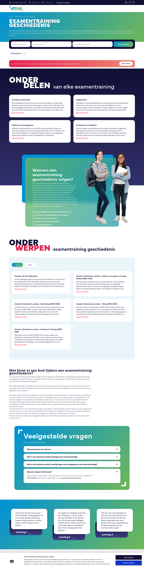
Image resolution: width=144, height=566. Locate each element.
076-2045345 (129, 2)
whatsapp (126, 2)
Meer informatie (18, 112)
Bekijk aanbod (123, 44)
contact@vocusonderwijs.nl (133, 2)
